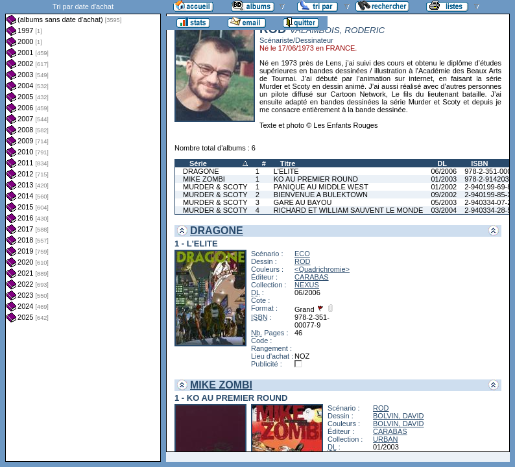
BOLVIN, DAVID (398, 416)
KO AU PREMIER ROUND (316, 179)
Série (198, 163)
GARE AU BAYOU (303, 202)
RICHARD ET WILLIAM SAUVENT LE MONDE (349, 210)
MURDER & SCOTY (215, 187)
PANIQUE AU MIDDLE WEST (321, 187)
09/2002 (444, 194)
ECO (302, 253)
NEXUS (306, 285)
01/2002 (444, 187)
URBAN (385, 439)
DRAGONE (201, 171)
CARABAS (311, 277)
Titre (288, 163)
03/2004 (444, 210)
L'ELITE (286, 171)
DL (442, 163)
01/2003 (444, 179)
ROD (302, 261)
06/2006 (444, 171)
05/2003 (444, 202)
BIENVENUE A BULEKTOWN (321, 194)
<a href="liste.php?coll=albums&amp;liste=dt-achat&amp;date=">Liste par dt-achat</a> (83, 231)
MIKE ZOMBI (204, 179)
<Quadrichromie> (322, 269)
